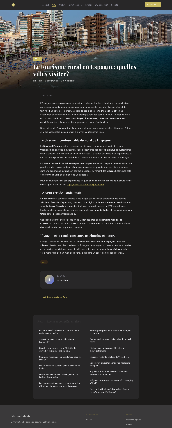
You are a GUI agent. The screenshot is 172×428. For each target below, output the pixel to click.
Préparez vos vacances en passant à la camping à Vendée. (111, 381)
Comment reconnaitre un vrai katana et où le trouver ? (60, 358)
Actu (54, 5)
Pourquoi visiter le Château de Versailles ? (109, 357)
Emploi (88, 5)
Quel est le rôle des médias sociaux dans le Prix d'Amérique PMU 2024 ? (109, 390)
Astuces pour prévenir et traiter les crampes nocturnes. (110, 332)
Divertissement (75, 5)
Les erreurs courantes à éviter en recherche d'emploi (110, 364)
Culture (62, 5)
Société (114, 5)
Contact (129, 424)
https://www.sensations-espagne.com (85, 184)
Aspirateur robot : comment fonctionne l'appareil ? (57, 340)
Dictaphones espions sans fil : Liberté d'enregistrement (107, 349)
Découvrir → (153, 5)
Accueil (45, 5)
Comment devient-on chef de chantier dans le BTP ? (111, 340)
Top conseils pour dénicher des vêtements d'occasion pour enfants (109, 373)
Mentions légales (133, 419)
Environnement (101, 5)
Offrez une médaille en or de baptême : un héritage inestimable (58, 375)
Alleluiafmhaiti (20, 416)
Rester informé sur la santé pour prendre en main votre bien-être (59, 332)
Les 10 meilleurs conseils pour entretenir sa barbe (59, 367)
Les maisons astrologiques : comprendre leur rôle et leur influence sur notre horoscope (60, 384)
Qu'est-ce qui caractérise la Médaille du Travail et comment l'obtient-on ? (57, 349)
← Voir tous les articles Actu (53, 297)
